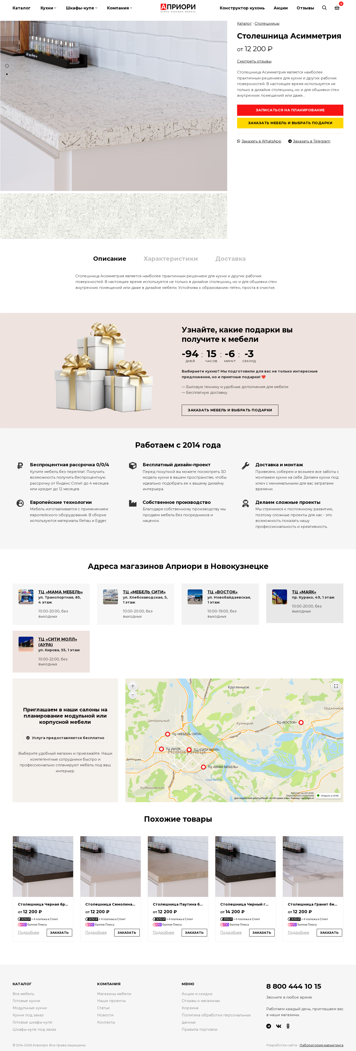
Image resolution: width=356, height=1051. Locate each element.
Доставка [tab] (230, 257)
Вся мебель (23, 993)
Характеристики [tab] (171, 257)
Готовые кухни (26, 1000)
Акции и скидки (197, 993)
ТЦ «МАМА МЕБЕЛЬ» (60, 591)
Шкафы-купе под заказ (34, 1029)
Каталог (22, 8)
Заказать (59, 932)
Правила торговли (199, 1029)
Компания (118, 8)
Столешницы (267, 23)
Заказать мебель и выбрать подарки (290, 122)
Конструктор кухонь (242, 8)
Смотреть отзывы (254, 60)
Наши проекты (111, 1000)
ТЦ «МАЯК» (304, 591)
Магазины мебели (114, 993)
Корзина (190, 1007)
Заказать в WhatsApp (259, 140)
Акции (281, 8)
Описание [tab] (109, 257)
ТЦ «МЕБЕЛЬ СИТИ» (144, 591)
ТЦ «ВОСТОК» (222, 591)
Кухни (47, 8)
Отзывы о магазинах (201, 1000)
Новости (105, 1014)
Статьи (103, 1007)
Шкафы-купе (80, 8)
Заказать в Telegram (309, 140)
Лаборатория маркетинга (321, 1044)
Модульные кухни (30, 1007)
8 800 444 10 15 (293, 985)
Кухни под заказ (28, 1014)
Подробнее (28, 932)
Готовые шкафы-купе (32, 1021)
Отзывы (305, 8)
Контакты (106, 1021)
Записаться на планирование (290, 109)
